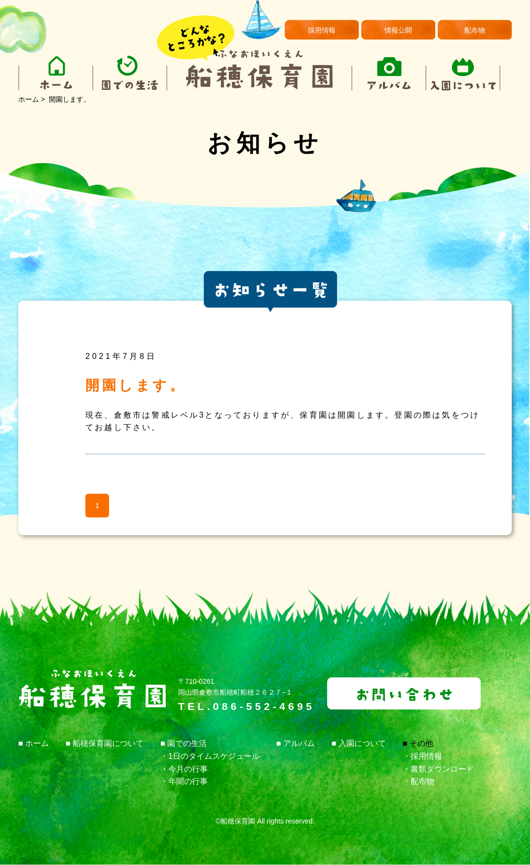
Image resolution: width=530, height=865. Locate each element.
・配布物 (418, 781)
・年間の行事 (184, 781)
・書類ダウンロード (438, 769)
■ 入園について (359, 743)
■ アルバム (295, 743)
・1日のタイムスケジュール (210, 756)
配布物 (474, 30)
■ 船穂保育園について (105, 743)
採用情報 (322, 30)
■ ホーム (33, 743)
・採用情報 (422, 756)
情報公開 (398, 30)
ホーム (28, 99)
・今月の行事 (184, 769)
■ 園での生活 (183, 743)
